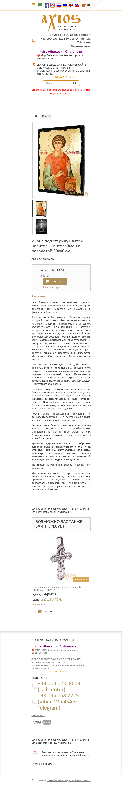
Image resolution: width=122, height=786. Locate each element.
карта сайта (38, 715)
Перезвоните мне (81, 46)
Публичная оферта (42, 764)
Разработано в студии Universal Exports (69, 780)
